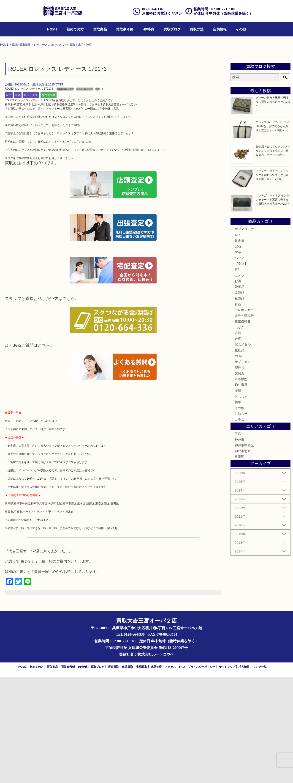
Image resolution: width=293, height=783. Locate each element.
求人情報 (244, 773)
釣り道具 (241, 491)
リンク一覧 (260, 773)
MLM (238, 462)
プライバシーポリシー (201, 773)
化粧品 (239, 457)
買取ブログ (172, 29)
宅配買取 (141, 773)
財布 (238, 358)
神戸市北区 (48, 201)
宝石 (238, 352)
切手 (238, 508)
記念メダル (243, 451)
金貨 (238, 445)
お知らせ (241, 520)
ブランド (241, 370)
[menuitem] (52, 29)
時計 (17, 201)
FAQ (182, 773)
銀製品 (239, 405)
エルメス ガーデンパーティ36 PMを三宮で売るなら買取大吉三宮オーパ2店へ (272, 232)
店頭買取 (113, 773)
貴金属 (239, 347)
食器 (238, 410)
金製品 (239, 399)
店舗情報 (220, 29)
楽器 (238, 497)
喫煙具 (239, 474)
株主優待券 (243, 428)
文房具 (239, 479)
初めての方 (75, 29)
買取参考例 (124, 29)
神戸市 (239, 546)
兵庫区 (239, 563)
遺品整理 (156, 773)
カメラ (239, 381)
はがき (239, 433)
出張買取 (127, 773)
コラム (239, 526)
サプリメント (244, 468)
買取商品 (100, 29)
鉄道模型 (241, 485)
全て (8, 201)
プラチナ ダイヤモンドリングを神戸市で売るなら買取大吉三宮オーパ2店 (272, 281)
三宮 (238, 540)
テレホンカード (246, 416)
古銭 (238, 439)
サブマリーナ (244, 335)
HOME (52, 29)
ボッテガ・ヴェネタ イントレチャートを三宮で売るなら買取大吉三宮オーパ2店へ (273, 306)
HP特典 (148, 29)
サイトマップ (227, 773)
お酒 (238, 387)
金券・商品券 (244, 422)
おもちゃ (241, 503)
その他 (241, 29)
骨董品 (239, 393)
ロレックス (31, 201)
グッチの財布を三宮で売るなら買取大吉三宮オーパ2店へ (273, 208)
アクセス (170, 773)
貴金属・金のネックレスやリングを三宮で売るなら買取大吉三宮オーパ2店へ (272, 257)
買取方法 (196, 29)
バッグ (239, 364)
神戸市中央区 (244, 551)
